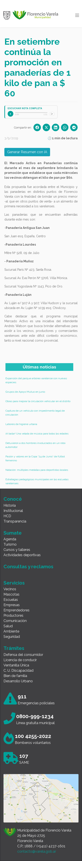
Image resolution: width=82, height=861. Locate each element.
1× (52, 114)
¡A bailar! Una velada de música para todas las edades (36, 433)
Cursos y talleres (16, 550)
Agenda (9, 539)
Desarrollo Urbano (18, 681)
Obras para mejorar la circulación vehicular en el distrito (37, 401)
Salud (8, 626)
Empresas (11, 605)
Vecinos (9, 589)
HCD (7, 516)
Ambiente (11, 631)
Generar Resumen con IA (27, 152)
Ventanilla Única (16, 665)
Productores (13, 615)
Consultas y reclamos (28, 566)
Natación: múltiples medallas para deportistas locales (36, 469)
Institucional (13, 511)
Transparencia (14, 521)
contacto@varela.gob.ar (36, 851)
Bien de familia (15, 676)
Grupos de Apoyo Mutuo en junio (25, 391)
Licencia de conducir (20, 660)
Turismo (10, 544)
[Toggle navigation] (77, 15)
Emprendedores (16, 610)
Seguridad (11, 637)
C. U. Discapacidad (18, 670)
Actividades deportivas (22, 555)
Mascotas (11, 594)
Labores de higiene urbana (21, 424)
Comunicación (15, 621)
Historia (9, 505)
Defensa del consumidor (23, 655)
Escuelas (10, 600)
